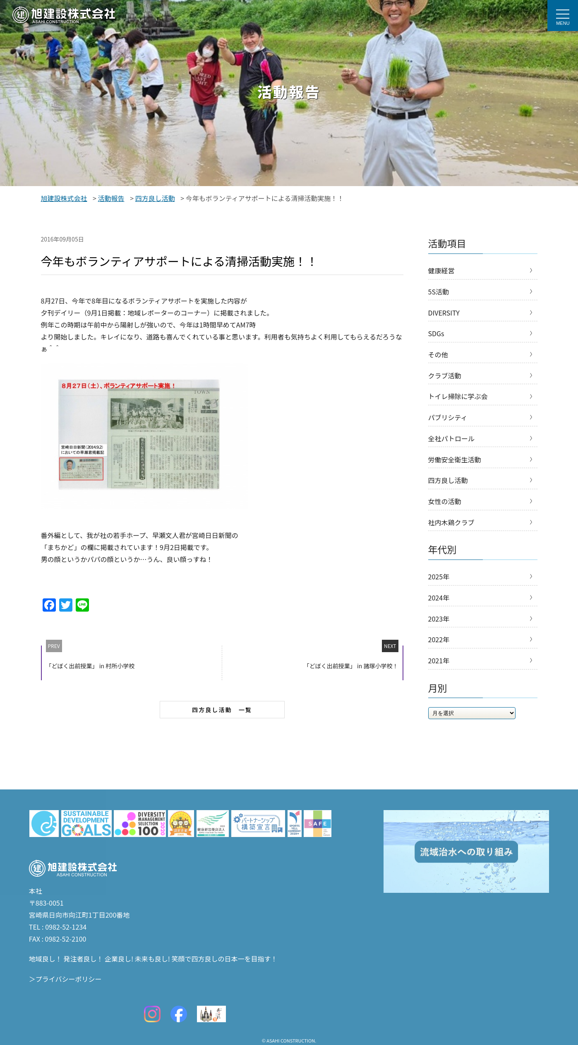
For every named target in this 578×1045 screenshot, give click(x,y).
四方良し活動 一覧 (222, 709)
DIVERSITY (444, 315)
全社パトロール (451, 447)
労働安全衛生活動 (454, 470)
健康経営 (441, 271)
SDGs (436, 337)
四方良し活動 (448, 492)
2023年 (439, 635)
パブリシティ (448, 425)
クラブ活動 (444, 381)
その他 (438, 359)
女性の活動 (444, 514)
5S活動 (438, 293)
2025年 (439, 591)
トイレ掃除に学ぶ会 (458, 403)
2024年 (439, 613)
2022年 (439, 657)
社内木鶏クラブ (451, 536)
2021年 (439, 679)
